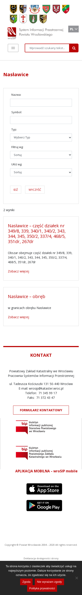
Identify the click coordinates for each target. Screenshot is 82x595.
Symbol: (16, 112)
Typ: (14, 129)
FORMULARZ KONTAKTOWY (41, 410)
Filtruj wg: (17, 147)
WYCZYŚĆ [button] (35, 190)
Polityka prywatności (42, 588)
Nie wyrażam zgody (49, 581)
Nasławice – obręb (26, 296)
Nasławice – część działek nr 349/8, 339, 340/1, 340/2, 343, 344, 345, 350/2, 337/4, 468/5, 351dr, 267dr (37, 233)
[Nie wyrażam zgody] (76, 578)
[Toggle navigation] (13, 48)
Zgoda (26, 581)
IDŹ (16, 190)
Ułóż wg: (16, 164)
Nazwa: (16, 95)
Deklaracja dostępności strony (41, 558)
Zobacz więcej (18, 271)
